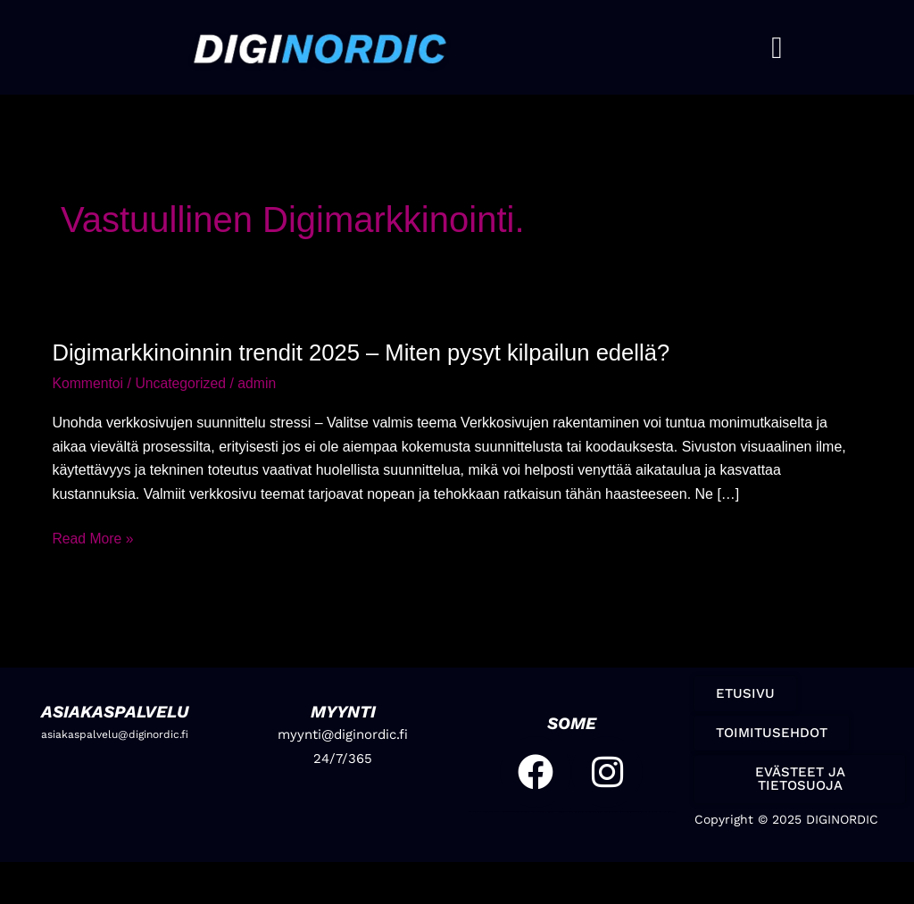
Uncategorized (182, 383)
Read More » (93, 536)
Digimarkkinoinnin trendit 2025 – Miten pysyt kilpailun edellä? (365, 352)
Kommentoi (88, 383)
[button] (776, 47)
